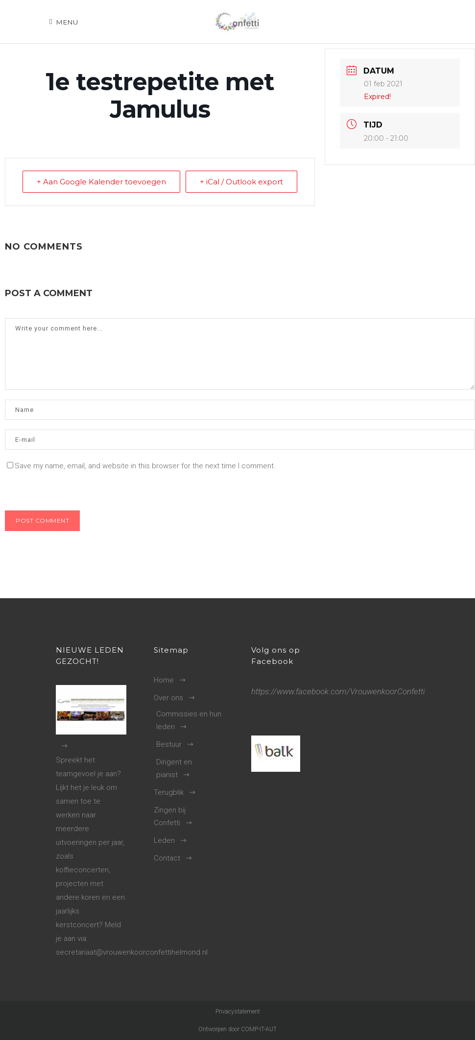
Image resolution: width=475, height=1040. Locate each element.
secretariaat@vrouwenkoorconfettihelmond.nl (132, 952)
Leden (164, 840)
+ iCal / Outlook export (241, 181)
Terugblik (169, 792)
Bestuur (169, 744)
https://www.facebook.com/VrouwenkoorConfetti (338, 691)
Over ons (168, 697)
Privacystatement (237, 1011)
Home (164, 680)
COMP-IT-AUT (259, 1029)
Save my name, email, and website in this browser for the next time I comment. (145, 465)
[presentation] (72, 489)
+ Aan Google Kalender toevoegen (101, 181)
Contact (167, 858)
